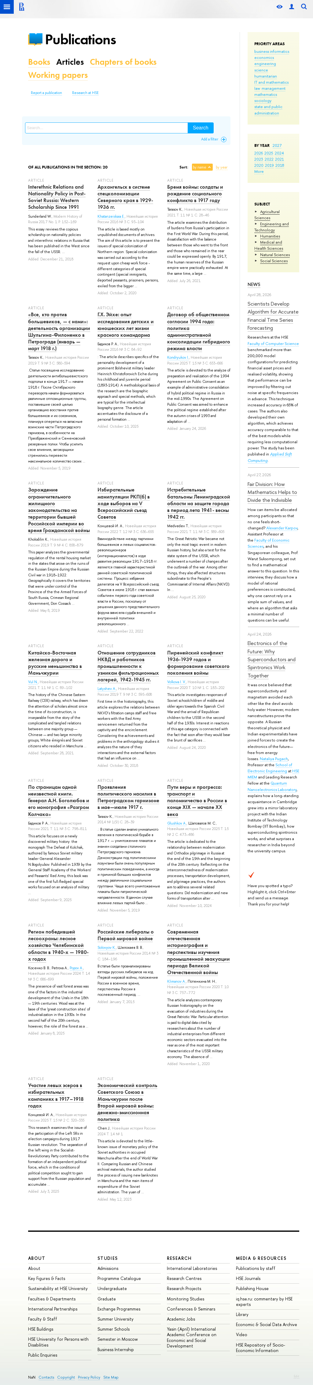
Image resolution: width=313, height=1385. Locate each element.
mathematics (265, 94)
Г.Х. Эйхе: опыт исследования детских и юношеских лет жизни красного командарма (126, 324)
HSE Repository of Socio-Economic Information (260, 1347)
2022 (269, 159)
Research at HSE (85, 92)
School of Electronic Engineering (270, 768)
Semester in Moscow (118, 1339)
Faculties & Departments (51, 1299)
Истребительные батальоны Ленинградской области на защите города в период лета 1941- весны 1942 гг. (198, 503)
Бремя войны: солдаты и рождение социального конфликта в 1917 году (195, 193)
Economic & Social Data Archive (266, 1324)
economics (264, 57)
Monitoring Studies (185, 1299)
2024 (279, 153)
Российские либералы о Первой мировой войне (126, 935)
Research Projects (184, 1288)
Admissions (108, 1268)
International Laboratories (192, 1268)
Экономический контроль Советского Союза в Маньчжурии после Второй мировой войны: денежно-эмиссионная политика (127, 1102)
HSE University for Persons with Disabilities (58, 1341)
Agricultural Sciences (267, 214)
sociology (262, 100)
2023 (258, 159)
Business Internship (116, 1349)
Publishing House (252, 1288)
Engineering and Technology (271, 227)
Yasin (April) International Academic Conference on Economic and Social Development (191, 1337)
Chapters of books (123, 61)
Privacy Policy (89, 1377)
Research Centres (184, 1278)
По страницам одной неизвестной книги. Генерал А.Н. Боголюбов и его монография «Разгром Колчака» (58, 800)
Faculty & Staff (42, 1319)
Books (39, 61)
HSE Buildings (40, 1329)
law (257, 88)
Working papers (58, 75)
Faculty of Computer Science (273, 343)
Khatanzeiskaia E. (111, 216)
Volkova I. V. (176, 682)
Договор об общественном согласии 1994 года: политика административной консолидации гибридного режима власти (198, 331)
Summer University (116, 1319)
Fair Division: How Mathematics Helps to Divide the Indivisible (272, 492)
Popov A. (76, 968)
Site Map (111, 1377)
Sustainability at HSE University (58, 1288)
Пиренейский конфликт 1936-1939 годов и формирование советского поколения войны (198, 662)
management (273, 88)
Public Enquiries (42, 1355)
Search (200, 127)
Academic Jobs (181, 1319)
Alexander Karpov (281, 528)
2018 (279, 165)
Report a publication (46, 92)
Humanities (270, 236)
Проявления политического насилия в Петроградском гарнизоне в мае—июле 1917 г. (128, 797)
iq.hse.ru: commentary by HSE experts (264, 1301)
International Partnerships (52, 1309)
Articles (70, 61)
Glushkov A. (176, 823)
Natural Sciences (275, 254)
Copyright (66, 1377)
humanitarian (265, 76)
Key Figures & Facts (46, 1278)
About (36, 1258)
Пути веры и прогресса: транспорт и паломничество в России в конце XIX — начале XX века (197, 800)
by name (199, 167)
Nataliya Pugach (274, 758)
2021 (279, 159)
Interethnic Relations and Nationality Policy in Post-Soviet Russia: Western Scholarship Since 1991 (57, 196)
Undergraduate (112, 1288)
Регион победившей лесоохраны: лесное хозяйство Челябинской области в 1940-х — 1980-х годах (58, 945)
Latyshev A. (107, 688)
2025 (268, 153)
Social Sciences (274, 260)
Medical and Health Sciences (268, 245)
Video (241, 1334)
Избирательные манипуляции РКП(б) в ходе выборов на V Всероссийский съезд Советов (124, 503)
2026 (258, 153)
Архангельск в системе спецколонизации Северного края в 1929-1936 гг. (125, 196)
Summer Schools (114, 1329)
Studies (108, 1258)
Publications (80, 39)
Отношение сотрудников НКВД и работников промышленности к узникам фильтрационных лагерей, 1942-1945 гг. (128, 666)
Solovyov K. (107, 947)
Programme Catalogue (119, 1278)
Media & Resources (261, 1258)
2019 (269, 165)
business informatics (271, 51)
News (254, 284)
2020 (258, 165)
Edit (296, 1376)
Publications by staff (255, 1268)
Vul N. (33, 682)
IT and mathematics (271, 82)
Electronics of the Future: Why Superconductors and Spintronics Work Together (272, 659)
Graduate (107, 1299)
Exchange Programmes (119, 1309)
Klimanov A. (176, 981)
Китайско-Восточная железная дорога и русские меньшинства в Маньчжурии (55, 662)
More (259, 171)
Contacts (46, 1377)
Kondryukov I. (178, 357)
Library (242, 1314)
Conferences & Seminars (191, 1309)
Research (179, 1258)
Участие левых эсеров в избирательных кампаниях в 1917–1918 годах (56, 1095)
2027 (277, 145)
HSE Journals (248, 1278)
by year (221, 167)
